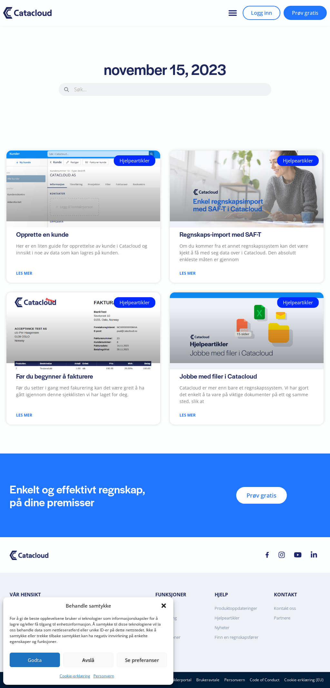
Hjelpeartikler (227, 618)
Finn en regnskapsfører (236, 637)
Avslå (88, 660)
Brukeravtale (207, 680)
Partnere (282, 618)
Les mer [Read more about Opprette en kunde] (24, 273)
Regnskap (164, 608)
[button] (163, 605)
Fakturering (166, 618)
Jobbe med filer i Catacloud (218, 376)
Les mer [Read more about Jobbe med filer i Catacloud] (188, 415)
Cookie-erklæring (75, 676)
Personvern (103, 676)
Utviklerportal (179, 680)
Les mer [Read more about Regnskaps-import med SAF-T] (188, 273)
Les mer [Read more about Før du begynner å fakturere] (24, 415)
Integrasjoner (167, 637)
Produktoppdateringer (236, 608)
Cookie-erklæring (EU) (304, 680)
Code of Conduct (264, 680)
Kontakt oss (285, 608)
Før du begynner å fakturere (54, 376)
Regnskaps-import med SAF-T (220, 234)
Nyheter (222, 627)
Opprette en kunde (42, 234)
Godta (35, 660)
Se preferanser (142, 660)
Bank (160, 627)
